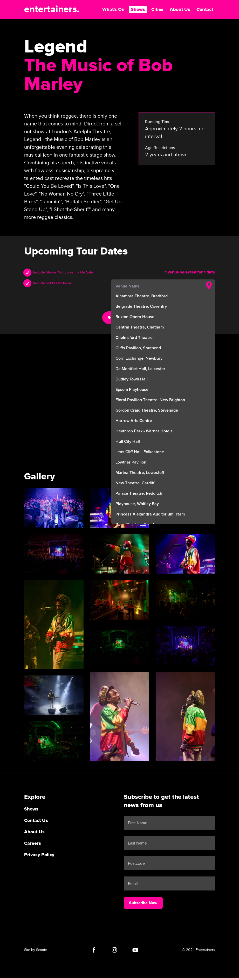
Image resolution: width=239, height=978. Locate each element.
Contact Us (36, 820)
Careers (32, 843)
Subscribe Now (143, 903)
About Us (180, 9)
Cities (157, 9)
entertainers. (51, 9)
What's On (113, 9)
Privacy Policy (39, 855)
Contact (204, 9)
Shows (138, 9)
